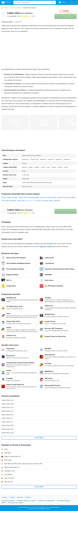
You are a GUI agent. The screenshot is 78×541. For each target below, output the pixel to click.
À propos (4, 497)
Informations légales (63, 500)
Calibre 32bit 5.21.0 (7, 400)
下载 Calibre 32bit (7, 200)
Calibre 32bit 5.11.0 (7, 411)
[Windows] (7, 8)
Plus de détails (39, 437)
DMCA (3, 502)
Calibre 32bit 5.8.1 (7, 418)
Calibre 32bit (20, 13)
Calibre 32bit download (64, 197)
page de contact (46, 246)
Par (11, 16)
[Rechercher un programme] (52, 2)
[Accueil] (2, 8)
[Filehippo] (6, 2)
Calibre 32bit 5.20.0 (7, 404)
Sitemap (28, 497)
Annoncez (20, 497)
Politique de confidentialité (46, 500)
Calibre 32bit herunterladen (27, 197)
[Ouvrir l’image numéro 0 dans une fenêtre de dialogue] (15, 122)
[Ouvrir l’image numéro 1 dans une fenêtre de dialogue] (43, 122)
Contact (12, 497)
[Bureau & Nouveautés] (16, 8)
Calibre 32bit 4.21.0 (7, 429)
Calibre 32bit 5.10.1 (7, 414)
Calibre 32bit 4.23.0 (7, 425)
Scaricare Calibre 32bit (47, 197)
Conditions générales (8, 500)
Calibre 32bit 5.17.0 (7, 407)
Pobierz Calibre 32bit (8, 197)
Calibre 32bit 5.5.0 (7, 422)
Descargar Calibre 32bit (49, 200)
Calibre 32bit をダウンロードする (27, 200)
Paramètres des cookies (15, 502)
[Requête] (34, 2)
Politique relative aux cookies (26, 500)
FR (73, 2)
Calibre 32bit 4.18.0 (7, 432)
